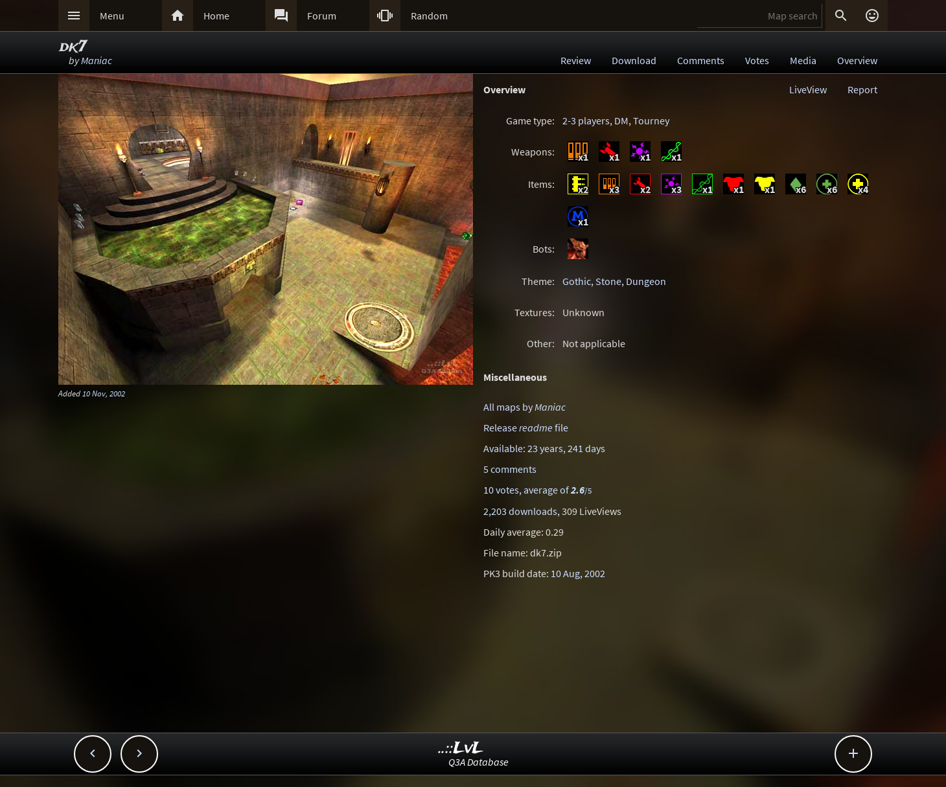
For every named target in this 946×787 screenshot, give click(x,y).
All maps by (524, 406)
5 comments (509, 468)
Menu (112, 15)
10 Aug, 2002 (578, 573)
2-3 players (586, 120)
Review (575, 60)
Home (216, 15)
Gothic (576, 281)
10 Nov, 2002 (103, 393)
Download (634, 60)
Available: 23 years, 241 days (544, 448)
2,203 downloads (520, 511)
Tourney (651, 120)
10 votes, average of (537, 489)
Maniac (96, 60)
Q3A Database (478, 761)
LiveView (808, 89)
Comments (700, 60)
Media (803, 60)
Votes (757, 60)
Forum (321, 15)
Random (429, 15)
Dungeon (646, 281)
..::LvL (461, 748)
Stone (608, 281)
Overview (857, 60)
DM (621, 120)
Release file (525, 427)
